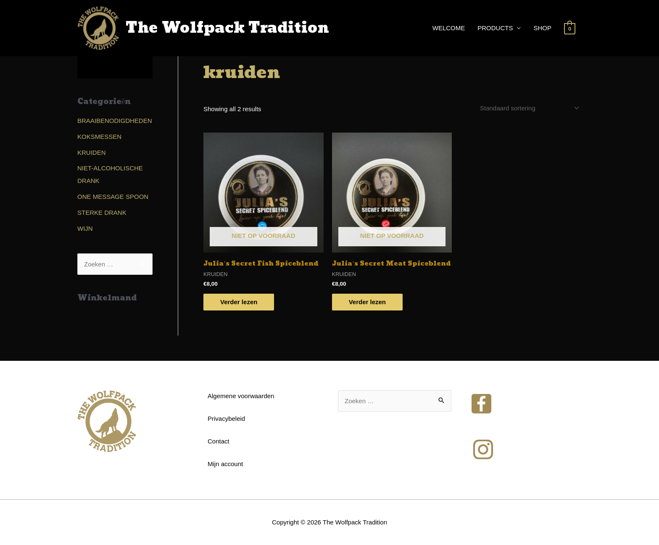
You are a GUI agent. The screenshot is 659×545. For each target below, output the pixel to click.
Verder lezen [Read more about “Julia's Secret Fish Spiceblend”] (238, 301)
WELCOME (448, 27)
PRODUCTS (495, 27)
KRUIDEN (91, 152)
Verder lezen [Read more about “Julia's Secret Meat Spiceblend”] (367, 301)
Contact (218, 441)
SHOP (542, 27)
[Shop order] (528, 108)
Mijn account (225, 463)
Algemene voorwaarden (241, 395)
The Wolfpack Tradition (227, 28)
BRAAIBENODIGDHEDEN (114, 120)
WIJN (85, 228)
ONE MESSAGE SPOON (112, 196)
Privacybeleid (226, 418)
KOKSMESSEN (99, 136)
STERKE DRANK (102, 212)
